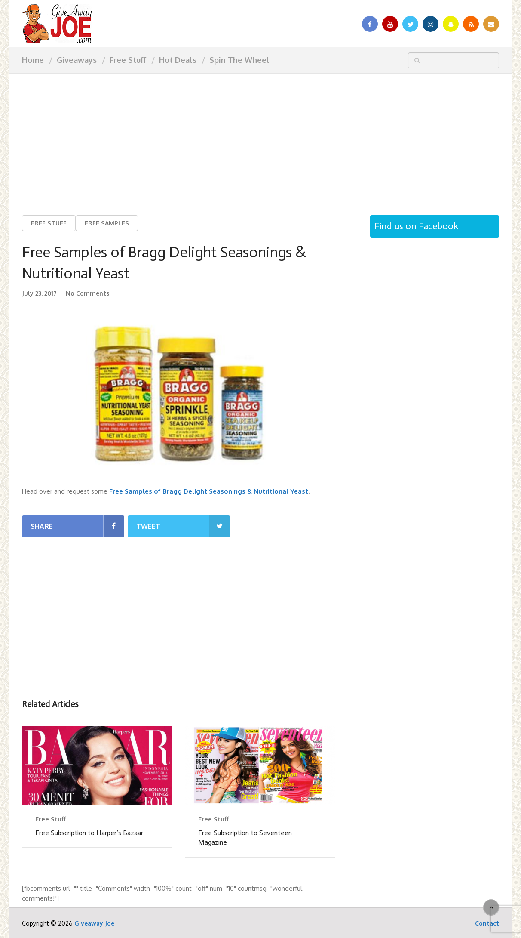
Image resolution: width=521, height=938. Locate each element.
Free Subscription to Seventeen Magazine (245, 837)
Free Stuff (128, 60)
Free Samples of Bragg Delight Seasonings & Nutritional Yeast (208, 491)
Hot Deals (177, 60)
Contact (487, 923)
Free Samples (107, 223)
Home (33, 60)
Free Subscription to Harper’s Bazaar (89, 833)
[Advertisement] (260, 137)
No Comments (87, 293)
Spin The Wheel (239, 60)
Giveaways (77, 60)
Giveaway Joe (94, 923)
